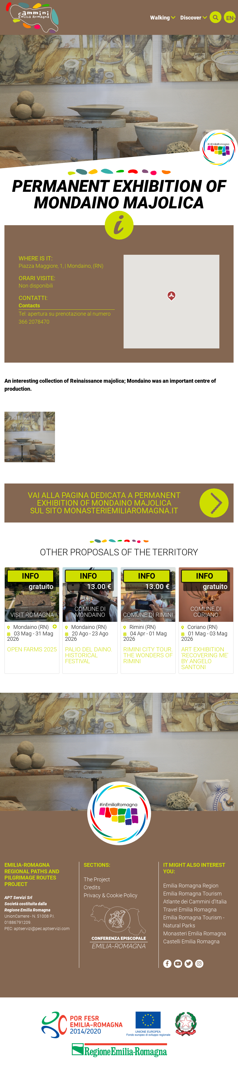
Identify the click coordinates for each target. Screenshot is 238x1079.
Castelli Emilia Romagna (191, 941)
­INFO (30, 576)
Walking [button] (163, 17)
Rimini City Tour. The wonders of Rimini (148, 655)
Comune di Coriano (205, 611)
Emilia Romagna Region (190, 885)
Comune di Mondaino (90, 611)
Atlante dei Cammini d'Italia (195, 901)
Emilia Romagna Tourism (192, 893)
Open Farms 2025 (32, 649)
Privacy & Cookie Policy (110, 895)
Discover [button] (193, 17)
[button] (215, 17)
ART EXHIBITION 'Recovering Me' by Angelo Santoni (204, 658)
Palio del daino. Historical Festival (88, 655)
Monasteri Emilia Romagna (194, 933)
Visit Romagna (32, 614)
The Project (97, 879)
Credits (92, 887)
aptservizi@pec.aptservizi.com (41, 928)
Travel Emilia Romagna (190, 909)
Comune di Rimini (148, 614)
